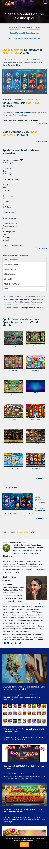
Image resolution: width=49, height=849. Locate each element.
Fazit (6, 288)
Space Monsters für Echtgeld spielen (24, 33)
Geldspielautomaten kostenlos (21, 299)
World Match (13, 120)
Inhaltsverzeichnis (11, 259)
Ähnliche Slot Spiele (12, 284)
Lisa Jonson (9, 579)
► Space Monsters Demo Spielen (24, 27)
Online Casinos (10, 269)
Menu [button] (44, 3)
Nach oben (41, 123)
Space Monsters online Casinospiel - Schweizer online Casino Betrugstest (27, 548)
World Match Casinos (22, 112)
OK (24, 844)
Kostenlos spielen (11, 264)
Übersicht (8, 279)
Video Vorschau (10, 274)
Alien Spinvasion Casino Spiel (32, 307)
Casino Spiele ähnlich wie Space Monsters (24, 38)
